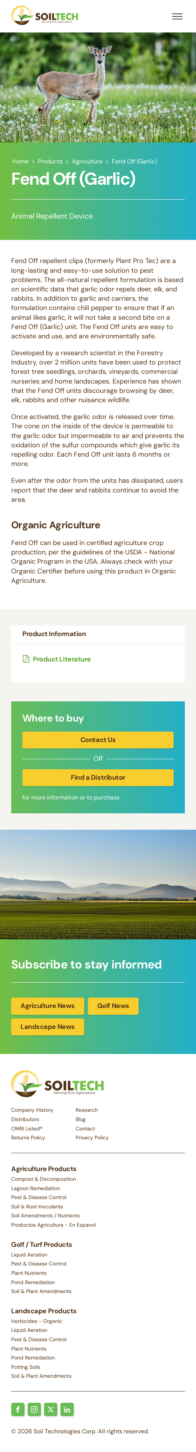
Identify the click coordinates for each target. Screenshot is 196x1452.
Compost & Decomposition (43, 1179)
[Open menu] (177, 16)
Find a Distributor (98, 777)
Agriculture (87, 161)
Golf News (113, 1005)
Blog (81, 1119)
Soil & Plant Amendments (41, 1291)
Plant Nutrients (29, 1273)
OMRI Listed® (26, 1128)
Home (21, 161)
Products (50, 161)
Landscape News (47, 1026)
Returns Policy (28, 1137)
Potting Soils (25, 1367)
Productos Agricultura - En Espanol (53, 1224)
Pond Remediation (33, 1282)
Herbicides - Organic (36, 1321)
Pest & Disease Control (38, 1197)
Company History (32, 1110)
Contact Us (98, 739)
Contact (85, 1128)
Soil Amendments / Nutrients (45, 1215)
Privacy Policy (92, 1137)
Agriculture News (47, 1005)
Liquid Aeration (29, 1254)
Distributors (25, 1119)
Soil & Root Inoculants (37, 1206)
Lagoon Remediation (35, 1188)
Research (87, 1110)
